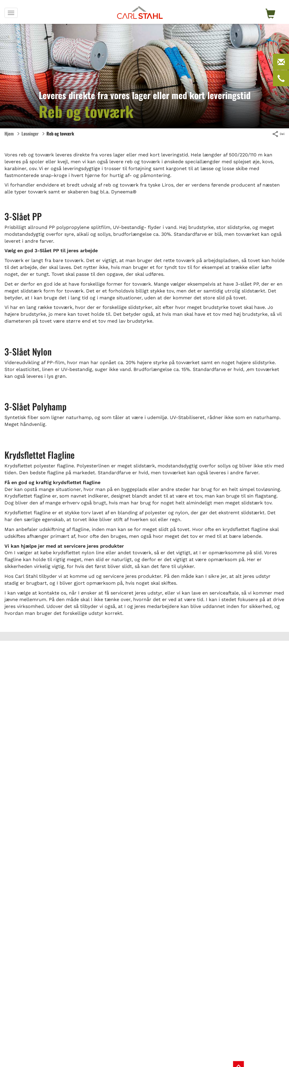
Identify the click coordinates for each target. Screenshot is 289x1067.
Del (278, 134)
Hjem (9, 133)
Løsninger (30, 133)
